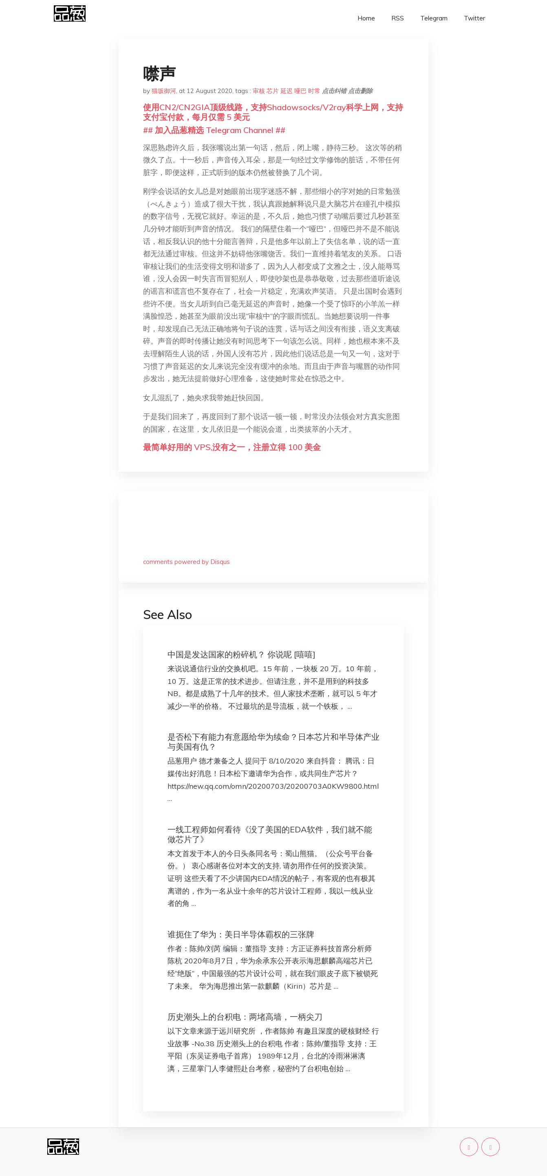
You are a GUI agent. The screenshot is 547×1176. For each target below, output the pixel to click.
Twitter (474, 18)
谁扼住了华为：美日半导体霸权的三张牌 (241, 934)
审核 (259, 91)
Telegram (434, 18)
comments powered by (186, 562)
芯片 (273, 91)
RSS (397, 18)
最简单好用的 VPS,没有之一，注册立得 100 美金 (232, 447)
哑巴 (300, 91)
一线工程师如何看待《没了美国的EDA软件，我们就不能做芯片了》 (270, 834)
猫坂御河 (164, 91)
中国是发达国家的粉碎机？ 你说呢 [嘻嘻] (241, 654)
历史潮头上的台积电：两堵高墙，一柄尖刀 (245, 1017)
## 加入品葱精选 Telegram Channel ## (214, 130)
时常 (314, 91)
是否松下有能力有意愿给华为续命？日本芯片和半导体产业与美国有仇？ (273, 742)
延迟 (286, 91)
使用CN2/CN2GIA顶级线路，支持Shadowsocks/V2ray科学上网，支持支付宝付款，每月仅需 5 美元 (273, 112)
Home (366, 18)
